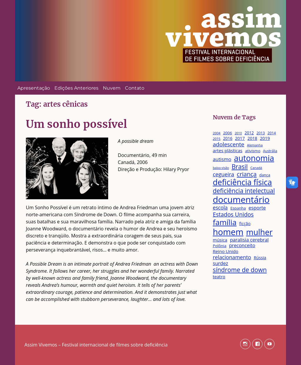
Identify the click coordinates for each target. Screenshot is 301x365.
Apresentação (33, 88)
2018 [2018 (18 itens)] (252, 138)
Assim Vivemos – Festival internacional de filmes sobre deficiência (96, 344)
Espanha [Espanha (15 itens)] (238, 208)
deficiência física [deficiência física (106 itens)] (242, 182)
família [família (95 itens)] (225, 222)
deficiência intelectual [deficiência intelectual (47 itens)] (244, 191)
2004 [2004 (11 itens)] (216, 133)
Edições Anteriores (76, 88)
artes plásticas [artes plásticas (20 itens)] (228, 150)
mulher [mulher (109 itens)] (259, 232)
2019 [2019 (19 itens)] (265, 138)
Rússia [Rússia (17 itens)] (260, 257)
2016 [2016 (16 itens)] (227, 138)
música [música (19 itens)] (220, 240)
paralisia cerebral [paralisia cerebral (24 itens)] (249, 240)
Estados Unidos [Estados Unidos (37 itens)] (233, 214)
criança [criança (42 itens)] (247, 174)
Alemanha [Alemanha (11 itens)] (254, 145)
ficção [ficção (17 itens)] (244, 223)
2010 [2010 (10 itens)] (238, 133)
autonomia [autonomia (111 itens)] (254, 158)
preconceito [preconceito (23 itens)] (242, 245)
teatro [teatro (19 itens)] (219, 276)
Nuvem (112, 88)
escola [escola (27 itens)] (220, 208)
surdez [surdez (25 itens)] (220, 263)
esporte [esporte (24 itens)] (257, 208)
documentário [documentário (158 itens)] (241, 200)
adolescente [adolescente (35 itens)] (228, 144)
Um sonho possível (76, 124)
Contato (134, 88)
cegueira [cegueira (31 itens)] (223, 174)
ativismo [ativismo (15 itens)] (252, 151)
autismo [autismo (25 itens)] (222, 159)
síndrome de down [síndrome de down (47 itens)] (240, 270)
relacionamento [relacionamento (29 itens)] (232, 257)
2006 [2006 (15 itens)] (227, 133)
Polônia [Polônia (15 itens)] (219, 246)
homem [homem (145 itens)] (228, 232)
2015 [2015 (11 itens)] (216, 139)
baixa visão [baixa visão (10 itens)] (221, 168)
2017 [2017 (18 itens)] (240, 138)
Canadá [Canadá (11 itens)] (256, 168)
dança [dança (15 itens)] (264, 175)
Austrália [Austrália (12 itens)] (270, 151)
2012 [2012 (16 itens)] (249, 132)
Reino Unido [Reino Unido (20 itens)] (225, 251)
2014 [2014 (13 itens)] (271, 133)
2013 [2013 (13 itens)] (260, 133)
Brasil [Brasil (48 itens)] (240, 166)
